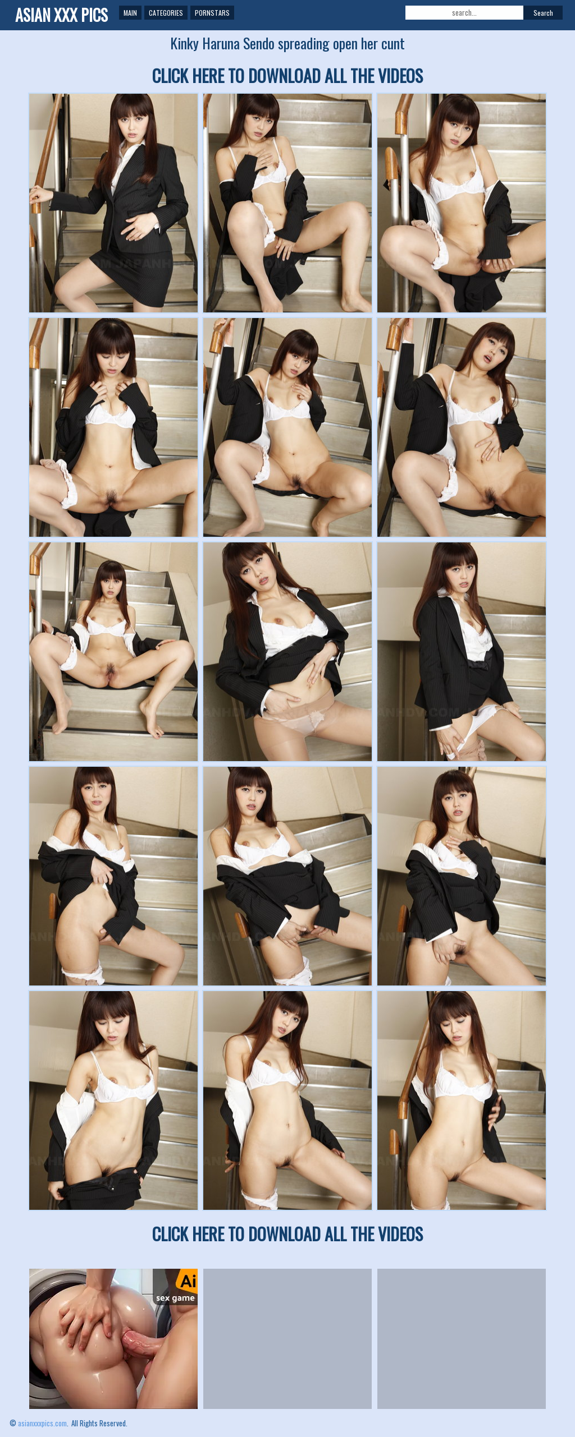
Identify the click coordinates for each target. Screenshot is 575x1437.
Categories (166, 12)
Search (543, 12)
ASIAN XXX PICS (61, 14)
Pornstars (212, 12)
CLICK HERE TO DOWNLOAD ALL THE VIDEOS (287, 75)
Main (130, 12)
